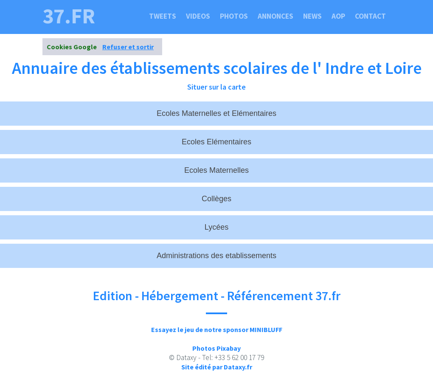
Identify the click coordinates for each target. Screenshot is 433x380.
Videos (198, 16)
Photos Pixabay (216, 348)
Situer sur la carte (216, 87)
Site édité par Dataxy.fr (216, 367)
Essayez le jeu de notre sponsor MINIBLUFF (216, 329)
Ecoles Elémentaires (216, 142)
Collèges (216, 198)
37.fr (68, 16)
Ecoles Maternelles (216, 170)
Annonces (275, 16)
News (312, 16)
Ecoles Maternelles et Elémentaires (216, 113)
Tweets (162, 16)
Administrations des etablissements (216, 255)
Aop (338, 16)
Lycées (216, 227)
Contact (370, 16)
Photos (234, 16)
